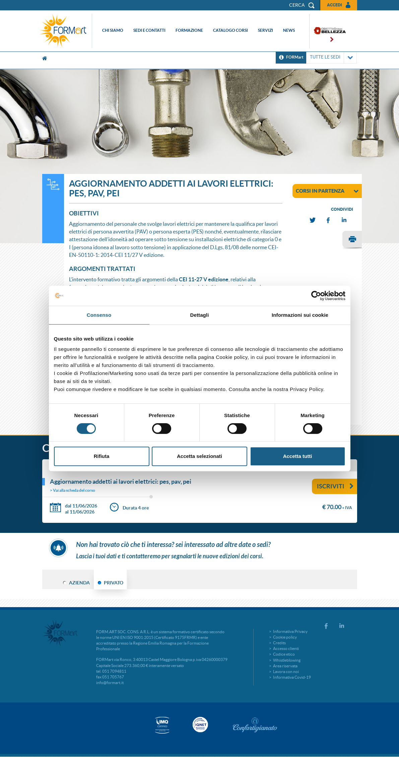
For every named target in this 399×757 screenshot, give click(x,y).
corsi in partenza (327, 191)
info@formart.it (110, 682)
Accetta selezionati (199, 456)
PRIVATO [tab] (113, 582)
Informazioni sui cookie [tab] (300, 315)
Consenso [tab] (99, 315)
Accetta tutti (297, 456)
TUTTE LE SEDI (331, 57)
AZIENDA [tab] (79, 582)
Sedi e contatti (149, 30)
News (289, 30)
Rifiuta (102, 456)
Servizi (265, 30)
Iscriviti (335, 486)
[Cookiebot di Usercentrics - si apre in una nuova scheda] (316, 296)
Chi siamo (112, 30)
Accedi (334, 5)
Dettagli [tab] (199, 315)
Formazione (189, 30)
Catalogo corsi (230, 30)
